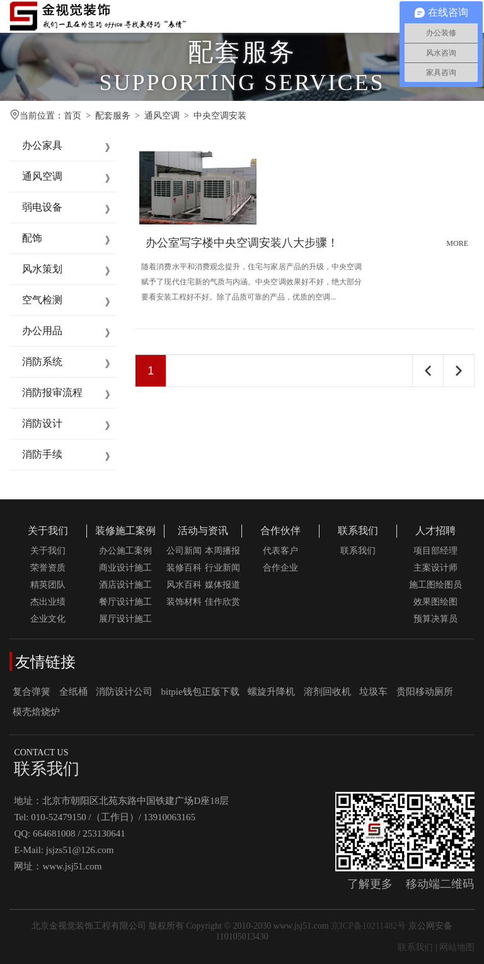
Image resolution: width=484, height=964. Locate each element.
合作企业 (280, 567)
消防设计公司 (124, 692)
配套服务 (112, 115)
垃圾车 (373, 692)
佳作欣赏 (222, 602)
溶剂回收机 (327, 692)
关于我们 (48, 530)
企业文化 (48, 619)
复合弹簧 (31, 692)
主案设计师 (435, 567)
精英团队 (48, 584)
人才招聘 (435, 530)
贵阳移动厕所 (424, 692)
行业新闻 (222, 567)
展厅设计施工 (125, 619)
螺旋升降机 (271, 692)
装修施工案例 (125, 530)
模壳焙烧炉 (36, 712)
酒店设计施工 (125, 584)
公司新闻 (184, 550)
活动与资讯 (203, 530)
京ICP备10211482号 (368, 926)
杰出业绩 (48, 602)
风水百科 (184, 584)
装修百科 (184, 567)
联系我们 (358, 530)
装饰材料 (184, 602)
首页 (72, 115)
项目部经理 (435, 550)
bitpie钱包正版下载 (200, 692)
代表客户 (280, 550)
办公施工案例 (125, 550)
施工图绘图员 (435, 584)
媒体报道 (222, 584)
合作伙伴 (280, 530)
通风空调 (162, 115)
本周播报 (222, 550)
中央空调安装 (219, 115)
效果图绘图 (435, 602)
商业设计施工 (125, 567)
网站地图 (457, 947)
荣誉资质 (48, 567)
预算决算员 (435, 619)
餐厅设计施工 (125, 602)
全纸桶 (73, 692)
